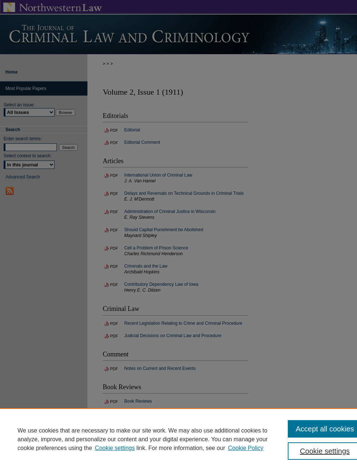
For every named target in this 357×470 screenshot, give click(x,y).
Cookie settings (115, 448)
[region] (178, 439)
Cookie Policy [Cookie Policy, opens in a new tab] (245, 448)
